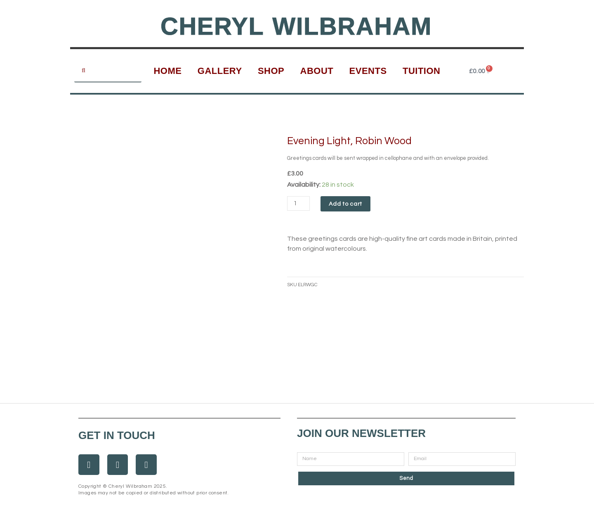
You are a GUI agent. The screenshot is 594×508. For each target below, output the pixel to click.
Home (167, 71)
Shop (271, 71)
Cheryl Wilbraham (296, 26)
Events (368, 71)
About (317, 71)
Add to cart (346, 204)
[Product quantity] (299, 203)
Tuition (422, 71)
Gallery (220, 71)
